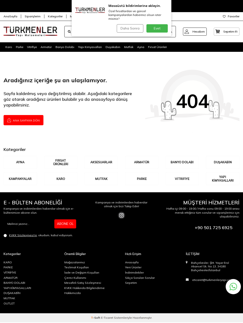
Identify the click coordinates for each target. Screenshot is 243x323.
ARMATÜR (142, 162)
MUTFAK (101, 179)
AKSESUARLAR (101, 162)
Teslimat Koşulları (76, 268)
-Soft (96, 318)
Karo (8, 47)
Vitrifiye (32, 47)
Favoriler (231, 16)
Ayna (140, 47)
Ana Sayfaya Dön (23, 120)
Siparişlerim (33, 16)
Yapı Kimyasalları (90, 47)
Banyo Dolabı (65, 47)
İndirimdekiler (134, 273)
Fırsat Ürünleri (157, 47)
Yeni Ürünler (133, 268)
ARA (165, 31)
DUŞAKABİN (222, 162)
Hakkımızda (72, 293)
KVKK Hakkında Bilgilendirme (84, 288)
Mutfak (128, 47)
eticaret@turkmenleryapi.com (212, 280)
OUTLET (9, 304)
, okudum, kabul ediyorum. (38, 236)
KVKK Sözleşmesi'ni (23, 235)
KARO (60, 179)
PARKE (8, 268)
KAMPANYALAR (20, 179)
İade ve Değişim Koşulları (81, 273)
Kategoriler (55, 16)
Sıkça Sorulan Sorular (140, 278)
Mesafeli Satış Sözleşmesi (82, 283)
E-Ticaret (107, 318)
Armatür (46, 47)
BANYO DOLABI (182, 162)
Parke (19, 47)
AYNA (20, 162)
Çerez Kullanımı (75, 278)
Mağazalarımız (80, 16)
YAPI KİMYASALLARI (222, 179)
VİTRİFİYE (182, 179)
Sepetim (131, 283)
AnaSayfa (10, 16)
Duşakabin (113, 47)
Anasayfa (132, 263)
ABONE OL (65, 224)
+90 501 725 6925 (213, 228)
